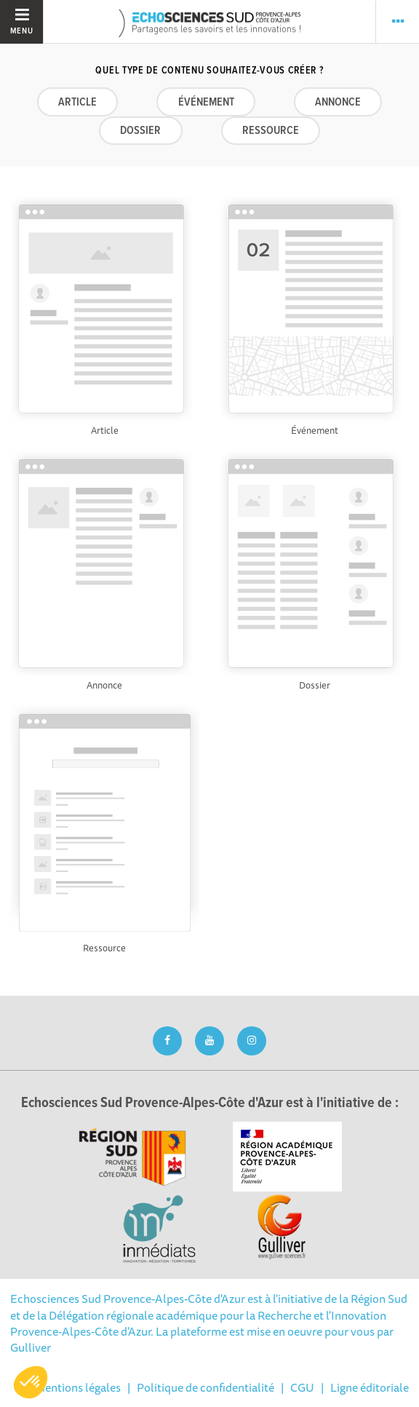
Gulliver (30, 1347)
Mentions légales (78, 1387)
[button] (30, 1382)
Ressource (270, 130)
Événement (206, 102)
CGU (302, 1387)
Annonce (338, 102)
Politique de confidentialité (205, 1387)
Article (77, 102)
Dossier (140, 130)
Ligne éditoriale (369, 1387)
